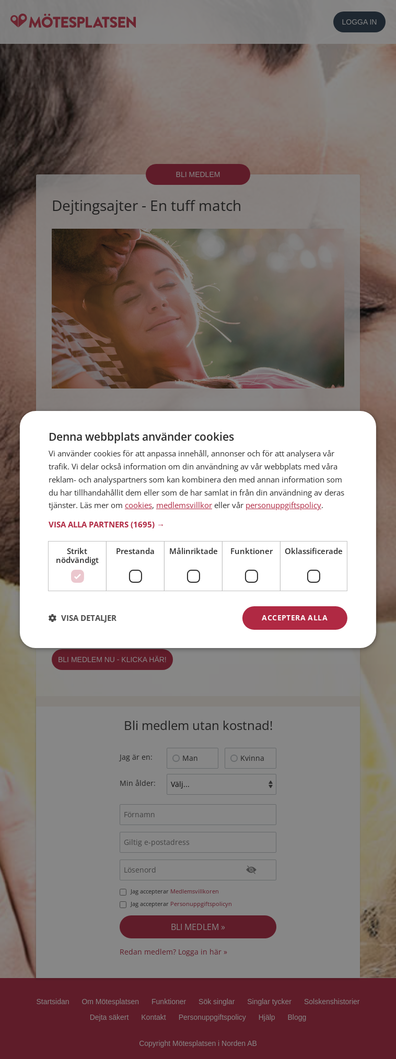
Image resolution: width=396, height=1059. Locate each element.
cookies (138, 505)
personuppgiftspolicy (283, 505)
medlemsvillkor (184, 505)
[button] (198, 524)
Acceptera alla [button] (295, 617)
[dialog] (198, 529)
